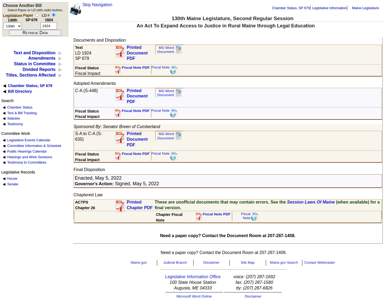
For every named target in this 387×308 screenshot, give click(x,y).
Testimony (15, 124)
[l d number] (49, 26)
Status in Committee (35, 63)
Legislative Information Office (193, 276)
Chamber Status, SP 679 (291, 8)
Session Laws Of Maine (311, 202)
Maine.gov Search (284, 262)
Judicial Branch (175, 262)
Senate (12, 184)
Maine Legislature (365, 8)
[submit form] (35, 33)
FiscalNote (246, 216)
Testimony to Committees (26, 162)
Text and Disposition (34, 52)
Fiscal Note (160, 67)
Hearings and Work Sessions (29, 157)
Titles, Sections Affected (30, 75)
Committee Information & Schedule (34, 146)
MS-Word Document (165, 50)
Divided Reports (39, 69)
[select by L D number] (53, 15)
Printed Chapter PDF (140, 205)
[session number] (12, 26)
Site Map (248, 262)
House (12, 178)
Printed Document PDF (137, 51)
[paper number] (31, 26)
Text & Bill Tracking (22, 113)
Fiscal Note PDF (136, 68)
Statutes (13, 118)
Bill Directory (20, 91)
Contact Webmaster (319, 262)
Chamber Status (20, 107)
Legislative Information (329, 8)
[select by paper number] (37, 15)
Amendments (41, 58)
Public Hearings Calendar (27, 151)
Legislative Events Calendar (29, 140)
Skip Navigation (97, 4)
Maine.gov (139, 262)
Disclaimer (211, 262)
